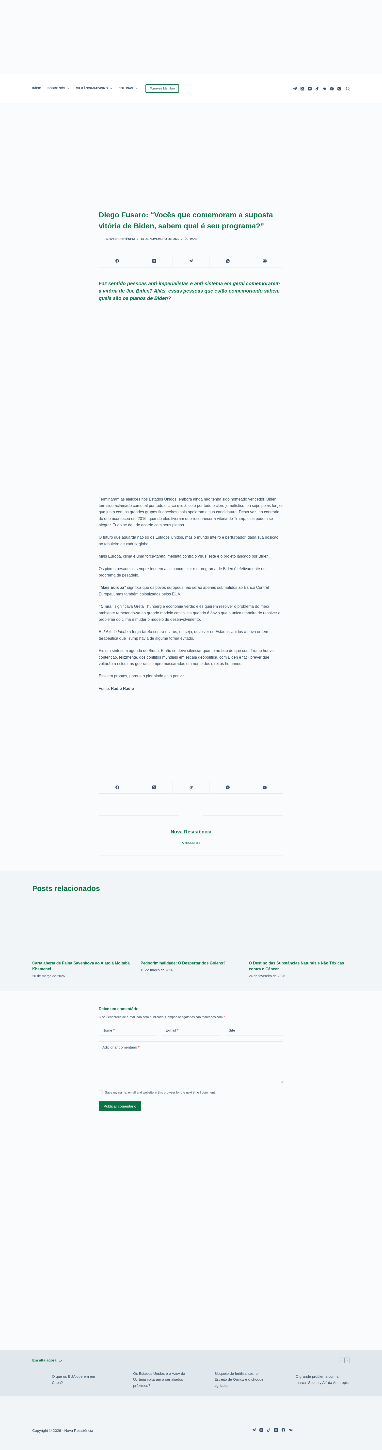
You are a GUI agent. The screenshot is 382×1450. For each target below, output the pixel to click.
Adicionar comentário (121, 1047)
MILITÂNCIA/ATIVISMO (95, 88)
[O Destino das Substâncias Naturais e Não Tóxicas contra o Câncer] (299, 927)
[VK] (324, 88)
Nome (108, 1030)
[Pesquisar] (348, 88)
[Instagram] (339, 88)
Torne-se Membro (162, 88)
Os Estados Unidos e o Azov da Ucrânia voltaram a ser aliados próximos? (159, 1379)
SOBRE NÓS (60, 88)
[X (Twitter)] (302, 88)
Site (232, 1030)
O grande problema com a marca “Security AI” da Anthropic (322, 1379)
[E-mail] (264, 261)
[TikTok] (317, 88)
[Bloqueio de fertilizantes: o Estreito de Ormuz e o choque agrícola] (202, 1379)
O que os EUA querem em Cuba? (73, 1379)
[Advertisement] (191, 732)
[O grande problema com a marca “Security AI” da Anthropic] (283, 1379)
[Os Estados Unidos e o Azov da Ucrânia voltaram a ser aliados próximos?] (120, 1379)
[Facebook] (332, 88)
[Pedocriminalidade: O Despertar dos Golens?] (191, 927)
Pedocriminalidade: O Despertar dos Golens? (183, 963)
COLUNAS (129, 88)
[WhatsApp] (227, 261)
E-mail (172, 1030)
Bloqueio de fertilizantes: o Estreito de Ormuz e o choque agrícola (238, 1379)
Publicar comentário (120, 1106)
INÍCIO (36, 88)
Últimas (190, 239)
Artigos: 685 (191, 842)
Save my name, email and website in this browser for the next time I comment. (160, 1092)
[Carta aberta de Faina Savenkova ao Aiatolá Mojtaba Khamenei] (82, 927)
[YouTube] (310, 88)
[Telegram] (295, 88)
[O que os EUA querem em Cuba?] (39, 1379)
